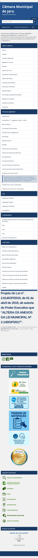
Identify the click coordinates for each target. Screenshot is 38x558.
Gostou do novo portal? (19, 533)
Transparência (7, 215)
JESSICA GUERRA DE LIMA (9, 327)
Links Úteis (5, 242)
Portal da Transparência (21, 27)
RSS (33, 27)
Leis (3, 194)
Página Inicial (6, 27)
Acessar (34, 19)
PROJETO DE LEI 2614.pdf (9, 329)
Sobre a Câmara (7, 46)
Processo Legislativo (25, 33)
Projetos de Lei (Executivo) (9, 35)
